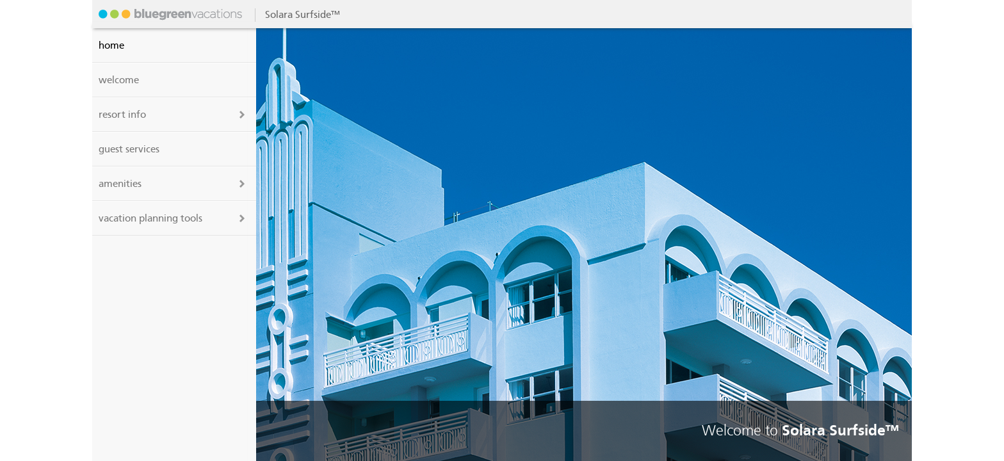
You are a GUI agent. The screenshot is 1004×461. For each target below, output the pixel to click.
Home (111, 45)
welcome (119, 80)
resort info (122, 114)
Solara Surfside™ (169, 14)
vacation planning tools (150, 218)
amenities (120, 184)
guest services (129, 149)
